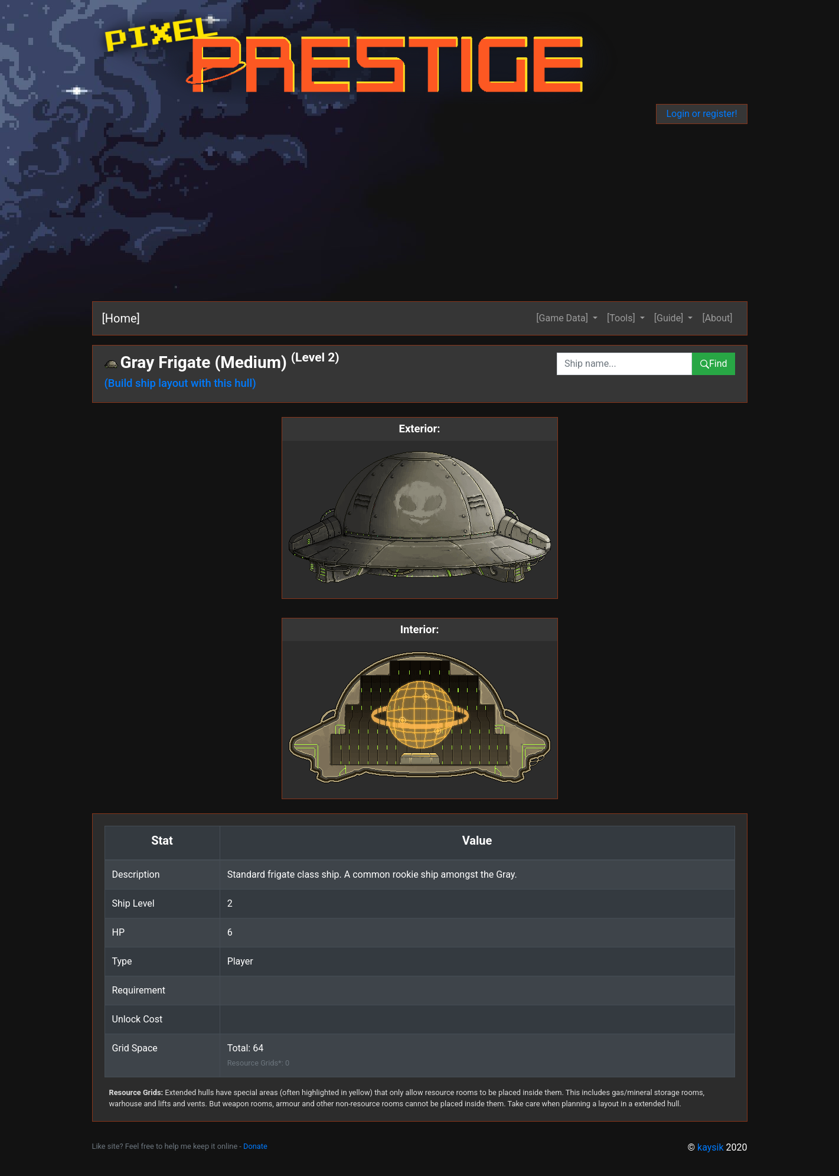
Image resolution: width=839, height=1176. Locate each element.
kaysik (710, 1147)
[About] (717, 318)
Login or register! (701, 113)
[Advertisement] (446, 212)
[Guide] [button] (670, 318)
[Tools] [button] (622, 318)
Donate (255, 1146)
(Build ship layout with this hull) (180, 383)
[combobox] (624, 364)
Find (713, 363)
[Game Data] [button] (563, 318)
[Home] (121, 318)
